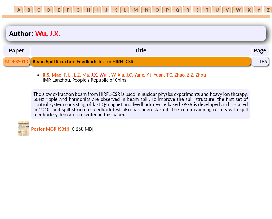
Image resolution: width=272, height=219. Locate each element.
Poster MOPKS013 (50, 129)
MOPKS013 (16, 61)
